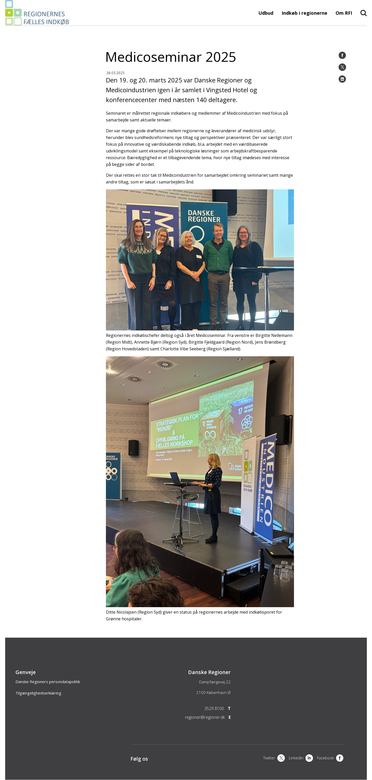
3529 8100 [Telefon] (214, 708)
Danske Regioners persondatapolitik (48, 681)
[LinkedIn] (342, 79)
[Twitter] (342, 67)
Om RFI (344, 13)
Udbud (265, 13)
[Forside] (38, 23)
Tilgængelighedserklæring (38, 693)
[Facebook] (342, 55)
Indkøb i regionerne (304, 13)
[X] (274, 758)
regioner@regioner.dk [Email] (205, 717)
